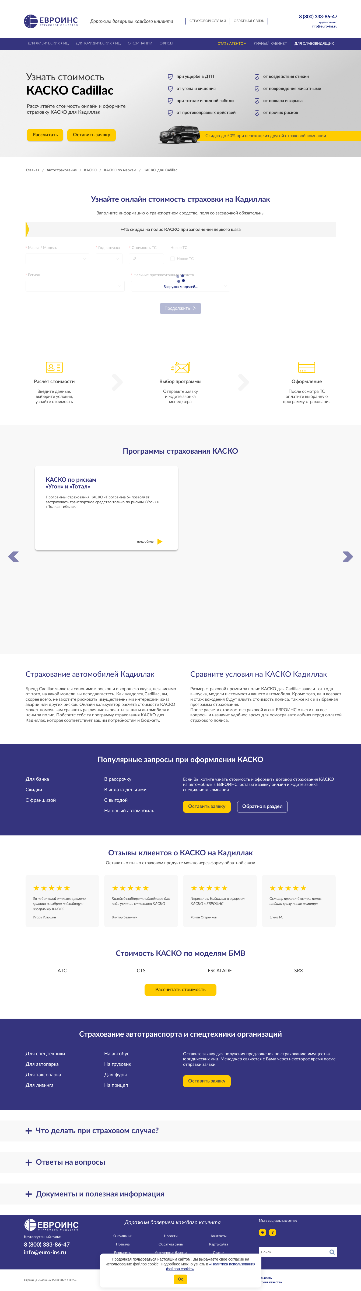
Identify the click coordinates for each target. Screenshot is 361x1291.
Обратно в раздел (262, 801)
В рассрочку (117, 774)
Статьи (218, 1248)
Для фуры (115, 1069)
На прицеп (116, 1080)
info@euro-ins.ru (324, 26)
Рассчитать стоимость (180, 985)
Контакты (218, 1231)
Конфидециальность (257, 1272)
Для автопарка (42, 1059)
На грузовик (117, 1059)
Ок (180, 1279)
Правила (122, 1239)
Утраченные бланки (171, 1248)
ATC (62, 965)
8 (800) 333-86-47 (309, 19)
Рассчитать (45, 135)
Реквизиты (122, 1248)
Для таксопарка (43, 1069)
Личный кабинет (270, 44)
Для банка (37, 774)
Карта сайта (218, 1239)
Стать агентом (232, 44)
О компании (122, 1231)
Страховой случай (208, 21)
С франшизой (41, 795)
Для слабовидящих (314, 44)
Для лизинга (40, 1080)
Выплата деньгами (125, 785)
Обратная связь (249, 21)
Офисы (166, 43)
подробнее (150, 536)
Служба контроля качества (262, 1277)
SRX (298, 965)
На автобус (116, 1048)
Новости (170, 1231)
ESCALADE (220, 965)
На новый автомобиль (129, 806)
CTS (141, 965)
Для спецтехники (45, 1048)
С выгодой (116, 795)
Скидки (34, 785)
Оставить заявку (91, 135)
